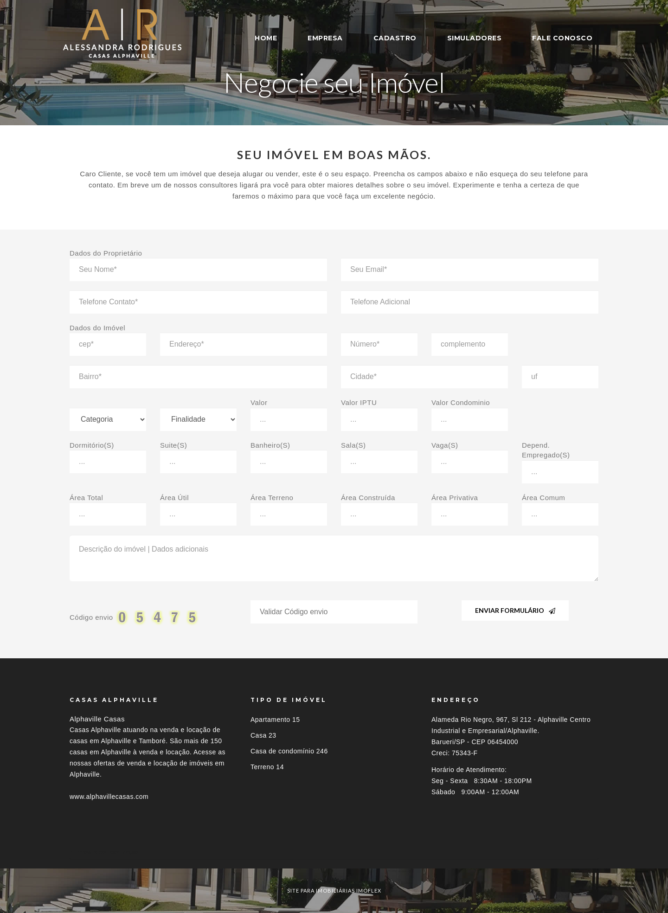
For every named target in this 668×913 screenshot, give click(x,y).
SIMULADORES (474, 38)
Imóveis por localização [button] (107, 852)
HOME (266, 38)
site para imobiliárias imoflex (334, 890)
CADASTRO (395, 38)
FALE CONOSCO (562, 38)
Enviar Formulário (515, 610)
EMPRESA (325, 38)
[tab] (334, 851)
